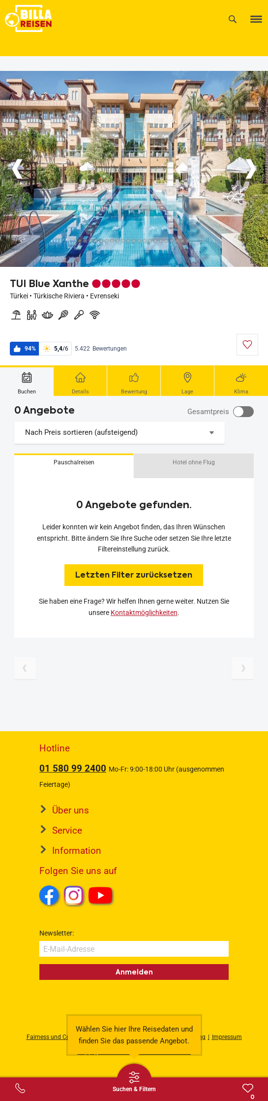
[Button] (17, 169)
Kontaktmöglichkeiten (144, 612)
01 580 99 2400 (72, 768)
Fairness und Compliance (60, 1037)
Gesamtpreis (208, 411)
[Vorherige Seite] (25, 668)
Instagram (74, 895)
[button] (73, 465)
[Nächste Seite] (243, 668)
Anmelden (134, 972)
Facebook (49, 895)
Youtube (102, 897)
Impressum (227, 1037)
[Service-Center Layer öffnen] (20, 1088)
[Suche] (232, 19)
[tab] (27, 380)
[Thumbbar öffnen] (134, 1081)
